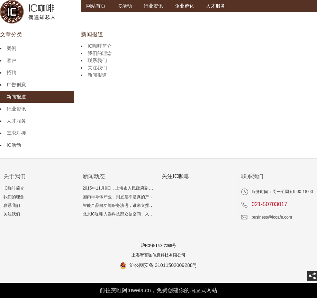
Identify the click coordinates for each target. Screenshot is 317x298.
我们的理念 (100, 53)
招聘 (11, 72)
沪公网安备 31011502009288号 (163, 265)
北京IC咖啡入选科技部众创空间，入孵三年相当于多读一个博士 (141, 214)
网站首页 (96, 6)
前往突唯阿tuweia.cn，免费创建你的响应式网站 (158, 290)
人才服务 (215, 6)
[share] (312, 276)
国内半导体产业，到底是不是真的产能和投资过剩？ (130, 196)
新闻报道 (16, 96)
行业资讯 (153, 6)
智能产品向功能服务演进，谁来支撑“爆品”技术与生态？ (134, 205)
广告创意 (16, 84)
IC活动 (124, 6)
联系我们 (97, 60)
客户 (11, 60)
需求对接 (16, 133)
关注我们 (97, 67)
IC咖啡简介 (100, 46)
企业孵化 (184, 6)
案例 (11, 48)
